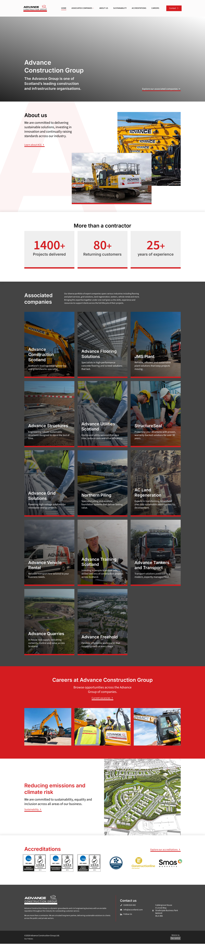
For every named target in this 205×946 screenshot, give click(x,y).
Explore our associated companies (161, 89)
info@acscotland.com (133, 912)
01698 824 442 (129, 907)
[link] (35, 8)
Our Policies (28, 941)
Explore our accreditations (165, 852)
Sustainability (33, 812)
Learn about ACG (34, 145)
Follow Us (127, 916)
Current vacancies (102, 700)
